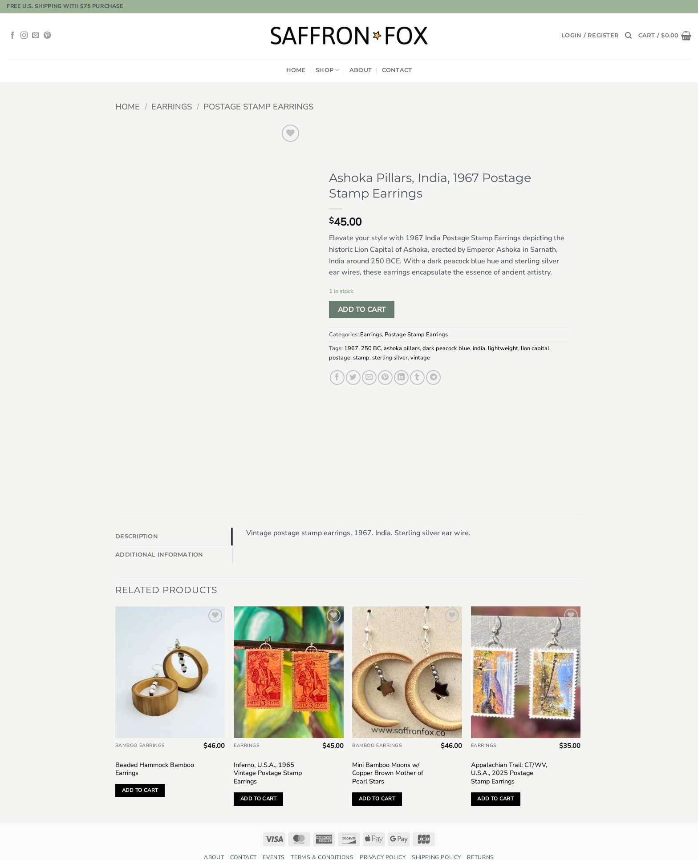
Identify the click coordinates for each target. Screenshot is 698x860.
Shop (327, 70)
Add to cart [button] (140, 768)
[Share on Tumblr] (417, 377)
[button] (590, 36)
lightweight (503, 348)
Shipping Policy (436, 835)
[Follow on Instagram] (24, 36)
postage (339, 358)
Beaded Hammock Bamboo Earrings (154, 747)
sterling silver (390, 358)
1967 (351, 348)
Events (274, 835)
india (479, 348)
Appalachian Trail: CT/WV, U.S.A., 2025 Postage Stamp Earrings (509, 751)
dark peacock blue (446, 348)
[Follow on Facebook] (12, 36)
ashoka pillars (402, 348)
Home (296, 70)
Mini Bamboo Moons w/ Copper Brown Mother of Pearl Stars (387, 751)
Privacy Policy (383, 835)
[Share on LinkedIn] (401, 377)
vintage (420, 358)
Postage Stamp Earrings (258, 106)
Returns (480, 835)
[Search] (628, 35)
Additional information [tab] (159, 532)
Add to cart (362, 309)
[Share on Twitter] (353, 377)
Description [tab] (136, 514)
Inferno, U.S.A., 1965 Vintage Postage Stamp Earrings (268, 751)
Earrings (171, 106)
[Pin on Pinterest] (385, 377)
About (360, 70)
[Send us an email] (35, 36)
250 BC (371, 348)
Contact (397, 70)
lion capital (535, 348)
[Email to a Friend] (369, 377)
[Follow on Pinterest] (47, 36)
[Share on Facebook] (337, 377)
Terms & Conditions (322, 835)
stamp (361, 358)
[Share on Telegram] (433, 377)
